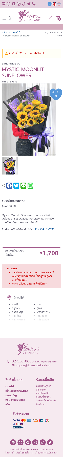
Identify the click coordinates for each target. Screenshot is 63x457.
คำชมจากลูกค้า (43, 386)
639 (52, 229)
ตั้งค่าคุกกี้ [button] (9, 452)
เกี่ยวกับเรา (41, 389)
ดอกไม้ (16, 32)
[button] (10, 18)
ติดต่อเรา (40, 404)
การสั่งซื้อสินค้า (43, 397)
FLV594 (39, 229)
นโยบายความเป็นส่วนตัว (46, 452)
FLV (48, 229)
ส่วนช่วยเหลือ (42, 393)
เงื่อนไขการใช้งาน (24, 452)
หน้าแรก (6, 32)
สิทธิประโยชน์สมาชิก (46, 400)
